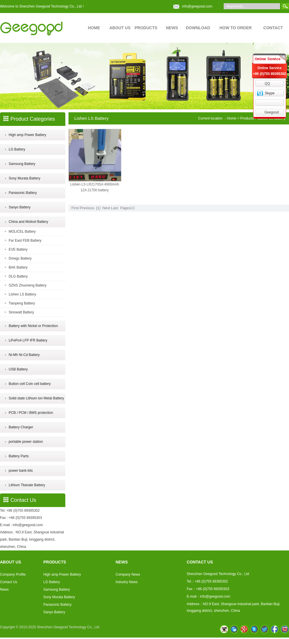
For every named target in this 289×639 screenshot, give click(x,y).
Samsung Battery (22, 164)
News (4, 589)
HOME (94, 27)
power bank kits (21, 471)
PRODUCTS (146, 27)
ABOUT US (119, 27)
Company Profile (13, 574)
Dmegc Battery (20, 258)
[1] (98, 208)
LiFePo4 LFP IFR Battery (28, 340)
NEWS (172, 27)
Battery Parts (19, 456)
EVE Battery (18, 249)
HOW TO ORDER (235, 27)
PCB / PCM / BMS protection (31, 413)
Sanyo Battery (19, 207)
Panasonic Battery (23, 193)
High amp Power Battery (27, 135)
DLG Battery (18, 276)
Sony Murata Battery (24, 178)
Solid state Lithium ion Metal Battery (36, 398)
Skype (269, 93)
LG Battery (17, 149)
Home (231, 118)
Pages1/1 (127, 208)
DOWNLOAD (198, 27)
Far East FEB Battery (25, 240)
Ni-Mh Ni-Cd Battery (24, 355)
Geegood (271, 112)
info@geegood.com (197, 6)
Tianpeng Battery (22, 303)
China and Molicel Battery (28, 222)
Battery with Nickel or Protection (33, 326)
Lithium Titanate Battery (27, 485)
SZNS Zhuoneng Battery (28, 285)
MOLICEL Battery (22, 231)
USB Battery (18, 369)
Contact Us (8, 582)
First (75, 208)
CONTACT (273, 27)
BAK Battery (18, 267)
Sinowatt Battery (21, 312)
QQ (267, 84)
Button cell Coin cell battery (30, 384)
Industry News (127, 582)
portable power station (26, 442)
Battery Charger (21, 427)
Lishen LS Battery (22, 294)
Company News (128, 574)
